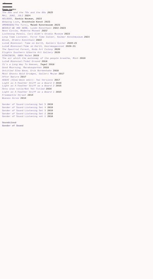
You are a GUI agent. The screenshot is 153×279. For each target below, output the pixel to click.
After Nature (10, 77)
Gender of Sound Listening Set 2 (24, 113)
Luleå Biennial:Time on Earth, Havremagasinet (33, 46)
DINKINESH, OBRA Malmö (17, 55)
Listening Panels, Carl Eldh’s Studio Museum (32, 34)
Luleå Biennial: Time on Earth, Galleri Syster (34, 43)
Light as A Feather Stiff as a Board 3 (28, 83)
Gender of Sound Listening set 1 (24, 116)
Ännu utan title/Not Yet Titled (23, 89)
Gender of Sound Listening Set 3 (24, 110)
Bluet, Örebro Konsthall (18, 40)
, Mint (74, 58)
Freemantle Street (14, 95)
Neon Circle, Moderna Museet (21, 30)
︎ (7, 7)
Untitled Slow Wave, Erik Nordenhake (27, 70)
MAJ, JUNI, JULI (12, 15)
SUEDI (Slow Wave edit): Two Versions (27, 80)
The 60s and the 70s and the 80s (24, 12)
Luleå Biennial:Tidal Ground (21, 61)
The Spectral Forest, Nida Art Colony (28, 49)
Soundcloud (9, 122)
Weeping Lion (10, 22)
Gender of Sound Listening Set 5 (24, 104)
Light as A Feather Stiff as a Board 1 (28, 92)
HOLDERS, (7, 18)
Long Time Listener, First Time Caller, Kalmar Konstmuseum (42, 37)
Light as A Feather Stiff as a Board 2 (28, 85)
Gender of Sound (12, 125)
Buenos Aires (10, 98)
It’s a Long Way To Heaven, (20, 64)
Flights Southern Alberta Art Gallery (28, 52)
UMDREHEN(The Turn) (15, 25)
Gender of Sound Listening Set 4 (24, 107)
